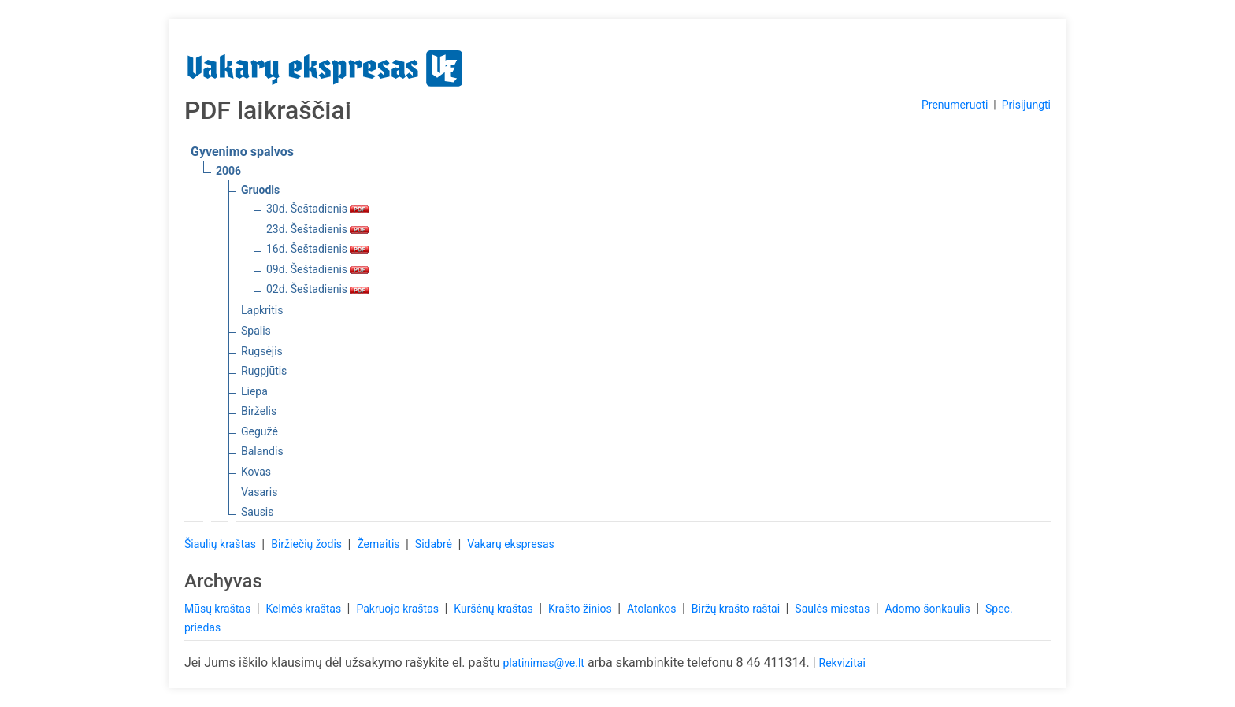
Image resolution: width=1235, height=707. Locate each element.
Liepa (254, 391)
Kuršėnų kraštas (495, 608)
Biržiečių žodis (307, 544)
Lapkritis (262, 310)
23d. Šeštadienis (317, 229)
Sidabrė (435, 544)
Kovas (256, 471)
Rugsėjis (262, 351)
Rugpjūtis (264, 371)
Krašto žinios (581, 608)
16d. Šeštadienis (317, 248)
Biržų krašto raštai (737, 608)
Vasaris (259, 492)
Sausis (257, 511)
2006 (228, 171)
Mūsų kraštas (219, 608)
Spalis (256, 330)
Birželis (258, 411)
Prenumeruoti (955, 104)
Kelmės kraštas (304, 608)
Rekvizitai (842, 663)
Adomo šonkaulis (929, 608)
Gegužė (259, 431)
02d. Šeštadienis (317, 289)
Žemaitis (379, 544)
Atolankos (653, 608)
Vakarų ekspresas (510, 544)
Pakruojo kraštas (398, 608)
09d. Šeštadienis (317, 269)
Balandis (262, 451)
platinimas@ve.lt (543, 663)
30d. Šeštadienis (317, 208)
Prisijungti (1026, 104)
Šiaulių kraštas (221, 544)
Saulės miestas (833, 608)
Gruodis (260, 189)
